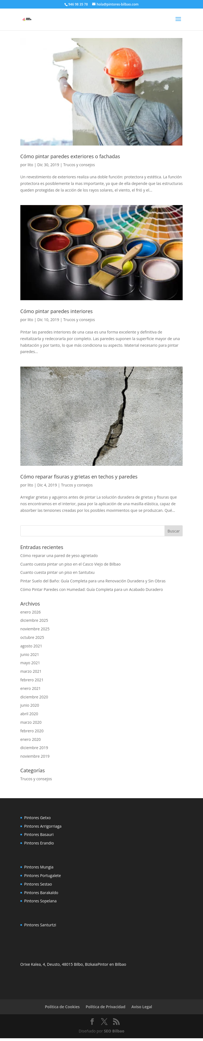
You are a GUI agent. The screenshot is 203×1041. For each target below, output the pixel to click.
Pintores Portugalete (42, 875)
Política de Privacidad (105, 1006)
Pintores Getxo (37, 817)
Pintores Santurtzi (40, 924)
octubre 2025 (32, 637)
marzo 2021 (31, 671)
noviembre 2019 (35, 756)
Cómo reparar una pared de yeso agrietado (59, 555)
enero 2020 (30, 739)
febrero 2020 (32, 730)
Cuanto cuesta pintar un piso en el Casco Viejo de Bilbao (70, 564)
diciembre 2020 (34, 697)
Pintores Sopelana (40, 900)
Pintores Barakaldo (41, 892)
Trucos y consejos (79, 164)
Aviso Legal (141, 1006)
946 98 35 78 (78, 4)
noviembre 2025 (35, 628)
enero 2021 (30, 688)
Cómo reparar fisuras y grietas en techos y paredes (79, 476)
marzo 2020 (31, 722)
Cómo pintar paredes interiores (56, 311)
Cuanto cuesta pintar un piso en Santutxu (57, 572)
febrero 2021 (32, 679)
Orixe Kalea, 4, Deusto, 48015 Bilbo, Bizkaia (59, 964)
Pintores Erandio (39, 843)
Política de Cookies (62, 1006)
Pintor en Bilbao (111, 964)
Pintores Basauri (39, 834)
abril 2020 (29, 713)
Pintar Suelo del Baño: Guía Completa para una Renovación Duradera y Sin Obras (93, 580)
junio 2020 (29, 705)
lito (30, 164)
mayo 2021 (30, 662)
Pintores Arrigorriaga (43, 826)
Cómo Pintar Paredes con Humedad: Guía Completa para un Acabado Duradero (91, 589)
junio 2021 (29, 654)
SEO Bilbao (114, 1031)
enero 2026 (30, 612)
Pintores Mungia (39, 867)
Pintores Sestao (38, 884)
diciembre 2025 (34, 620)
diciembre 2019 (34, 747)
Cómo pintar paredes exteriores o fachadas (70, 156)
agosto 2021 (31, 646)
